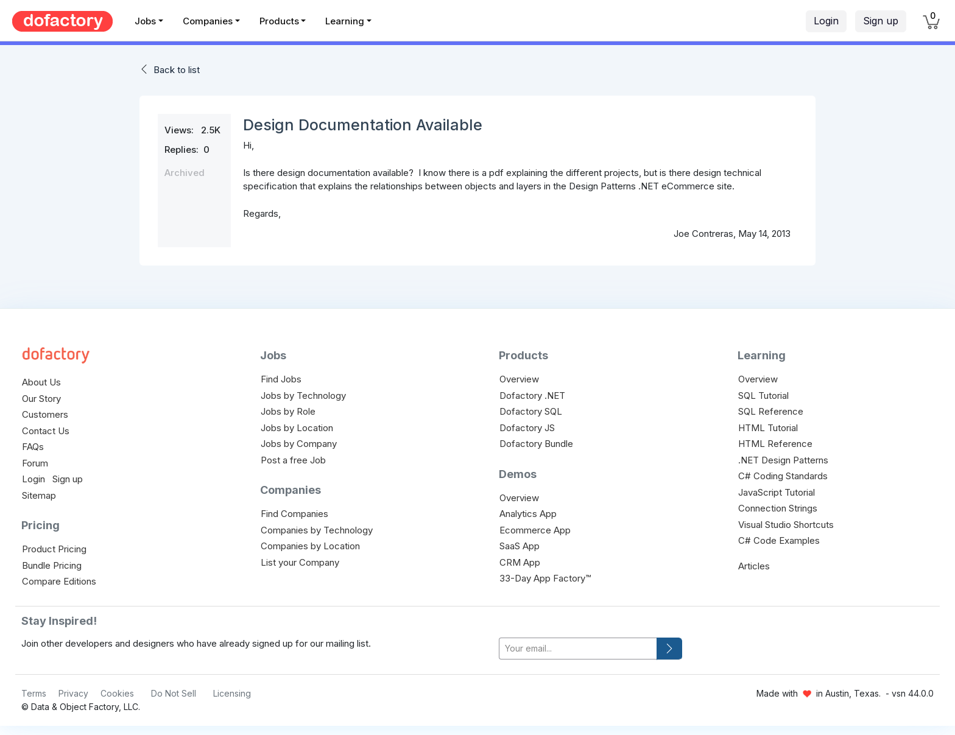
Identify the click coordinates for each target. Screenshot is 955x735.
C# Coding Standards (783, 476)
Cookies (117, 693)
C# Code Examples (779, 540)
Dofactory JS (527, 428)
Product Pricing (54, 549)
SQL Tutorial (763, 395)
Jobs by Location (297, 428)
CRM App (519, 562)
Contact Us (45, 431)
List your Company (300, 562)
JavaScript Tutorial (776, 492)
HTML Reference (775, 443)
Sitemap (39, 495)
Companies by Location (310, 546)
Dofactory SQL (530, 411)
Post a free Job (293, 460)
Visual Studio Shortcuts (786, 524)
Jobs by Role (288, 411)
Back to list (176, 70)
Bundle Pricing (52, 565)
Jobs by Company (299, 443)
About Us (41, 382)
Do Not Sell (173, 693)
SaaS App (519, 546)
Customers (45, 414)
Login (826, 21)
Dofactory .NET (532, 395)
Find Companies (294, 513)
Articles (754, 566)
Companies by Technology (317, 530)
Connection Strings (777, 508)
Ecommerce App (535, 530)
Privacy (73, 693)
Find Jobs (281, 379)
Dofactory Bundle (536, 443)
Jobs (145, 21)
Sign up (880, 21)
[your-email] (578, 649)
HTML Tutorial (768, 428)
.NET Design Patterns (783, 460)
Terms (33, 693)
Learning (344, 21)
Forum (35, 463)
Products (279, 21)
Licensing (232, 693)
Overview (519, 379)
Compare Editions (59, 581)
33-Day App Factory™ (545, 578)
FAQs (33, 446)
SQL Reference (770, 411)
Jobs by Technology (303, 395)
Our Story (41, 398)
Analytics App (528, 513)
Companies (208, 21)
